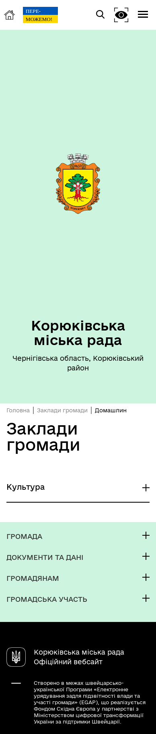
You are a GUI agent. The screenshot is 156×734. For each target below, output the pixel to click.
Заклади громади (62, 410)
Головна (18, 410)
